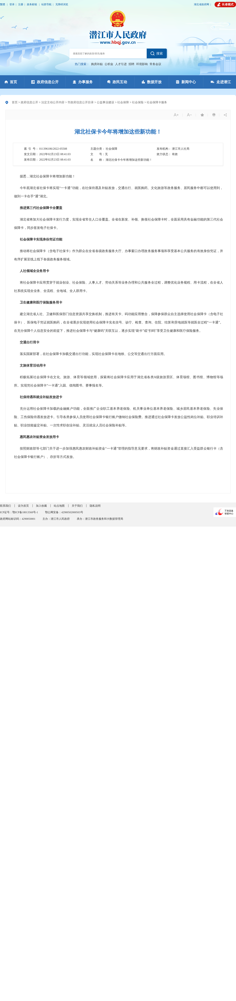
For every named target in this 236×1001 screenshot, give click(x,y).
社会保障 (123, 102)
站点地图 (59, 505)
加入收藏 (41, 505)
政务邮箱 (32, 4)
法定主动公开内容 (52, 102)
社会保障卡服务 (157, 102)
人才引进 (121, 64)
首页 (15, 102)
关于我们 (77, 505)
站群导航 (46, 4)
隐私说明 (95, 505)
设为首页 (23, 505)
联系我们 (5, 505)
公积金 (109, 64)
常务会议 (155, 64)
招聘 (131, 64)
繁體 (3, 4)
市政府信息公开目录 (81, 102)
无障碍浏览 (61, 4)
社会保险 (138, 102)
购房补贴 (97, 64)
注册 (20, 4)
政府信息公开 (29, 102)
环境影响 (142, 64)
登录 (12, 4)
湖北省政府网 (201, 4)
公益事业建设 (105, 102)
